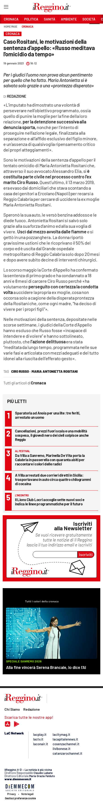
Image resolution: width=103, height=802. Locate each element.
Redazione (31, 709)
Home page (10, 26)
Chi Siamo (12, 709)
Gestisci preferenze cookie (20, 798)
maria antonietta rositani (55, 371)
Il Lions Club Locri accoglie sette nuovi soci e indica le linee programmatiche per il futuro (49, 501)
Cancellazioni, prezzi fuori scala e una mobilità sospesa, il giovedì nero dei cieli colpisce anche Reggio (52, 435)
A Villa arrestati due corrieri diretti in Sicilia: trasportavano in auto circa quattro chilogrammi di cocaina (53, 479)
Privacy (11, 793)
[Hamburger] (6, 7)
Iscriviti (86, 554)
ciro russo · (20, 371)
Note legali (27, 793)
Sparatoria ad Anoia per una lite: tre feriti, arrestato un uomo (47, 415)
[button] (94, 29)
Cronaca (27, 26)
